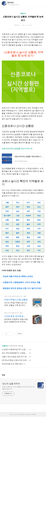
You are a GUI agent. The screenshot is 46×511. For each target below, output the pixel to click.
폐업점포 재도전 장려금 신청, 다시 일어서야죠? (22, 288)
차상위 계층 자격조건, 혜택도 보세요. (18, 276)
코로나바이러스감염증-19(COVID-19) (17, 149)
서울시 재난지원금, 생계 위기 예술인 (15, 357)
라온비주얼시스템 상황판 (16, 300)
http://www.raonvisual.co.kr (13, 296)
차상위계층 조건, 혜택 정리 (12, 364)
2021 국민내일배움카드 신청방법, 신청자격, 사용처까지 (15, 353)
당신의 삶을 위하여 (11, 384)
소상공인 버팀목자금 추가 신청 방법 (15, 349)
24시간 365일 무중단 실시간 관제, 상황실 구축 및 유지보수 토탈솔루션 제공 (15, 304)
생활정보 (23, 13)
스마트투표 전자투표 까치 (15, 316)
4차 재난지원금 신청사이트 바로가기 (15, 360)
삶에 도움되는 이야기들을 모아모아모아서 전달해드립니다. (18, 388)
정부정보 (10, 2)
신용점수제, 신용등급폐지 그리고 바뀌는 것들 (21, 282)
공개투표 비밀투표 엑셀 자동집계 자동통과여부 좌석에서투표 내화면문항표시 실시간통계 (16, 320)
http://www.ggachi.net (11, 313)
